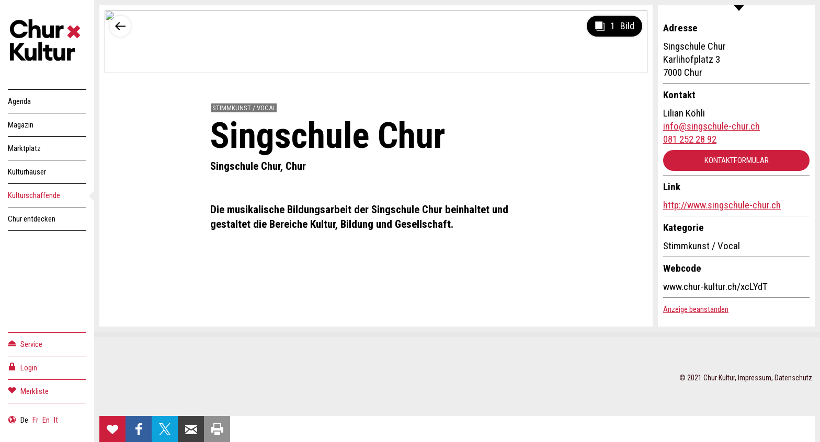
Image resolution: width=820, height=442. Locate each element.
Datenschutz (793, 378)
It (56, 420)
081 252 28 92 (689, 139)
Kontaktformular (736, 160)
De (24, 420)
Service (25, 343)
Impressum (754, 378)
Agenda (19, 101)
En (46, 420)
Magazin (20, 125)
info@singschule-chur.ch (711, 126)
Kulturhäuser (27, 172)
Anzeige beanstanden (695, 309)
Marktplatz (24, 148)
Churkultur (47, 42)
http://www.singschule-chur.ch (722, 205)
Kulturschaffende (34, 195)
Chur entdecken (31, 219)
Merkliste (28, 390)
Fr (35, 420)
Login (22, 367)
